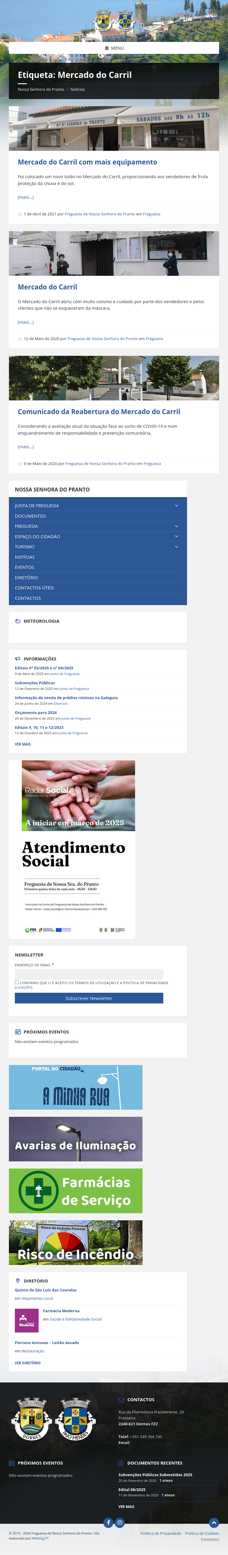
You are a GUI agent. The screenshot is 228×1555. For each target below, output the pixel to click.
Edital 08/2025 (131, 1489)
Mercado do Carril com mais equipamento (87, 162)
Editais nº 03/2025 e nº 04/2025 (44, 668)
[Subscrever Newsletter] (89, 998)
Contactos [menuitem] (210, 1539)
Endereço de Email (34, 964)
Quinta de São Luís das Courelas (46, 1290)
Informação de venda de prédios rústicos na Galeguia (66, 697)
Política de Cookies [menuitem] (202, 1533)
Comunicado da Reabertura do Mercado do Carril (99, 411)
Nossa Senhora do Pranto (41, 89)
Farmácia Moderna (61, 1310)
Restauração (33, 1351)
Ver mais (126, 1506)
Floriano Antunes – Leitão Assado (47, 1342)
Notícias (77, 89)
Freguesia (152, 214)
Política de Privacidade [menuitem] (160, 1533)
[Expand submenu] (176, 505)
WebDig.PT (40, 1538)
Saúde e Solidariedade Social (76, 1319)
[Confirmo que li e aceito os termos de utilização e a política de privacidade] (17, 982)
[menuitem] (98, 506)
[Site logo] (114, 30)
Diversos (61, 703)
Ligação (23, 987)
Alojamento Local (37, 1298)
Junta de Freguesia (65, 673)
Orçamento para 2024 (36, 712)
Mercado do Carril (47, 287)
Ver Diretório (28, 1363)
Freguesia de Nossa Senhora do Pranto (100, 214)
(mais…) (26, 197)
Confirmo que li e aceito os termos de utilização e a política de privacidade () (92, 984)
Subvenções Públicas (35, 682)
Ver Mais (23, 744)
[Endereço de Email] (89, 974)
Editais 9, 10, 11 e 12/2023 (39, 727)
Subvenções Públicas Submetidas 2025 (155, 1474)
